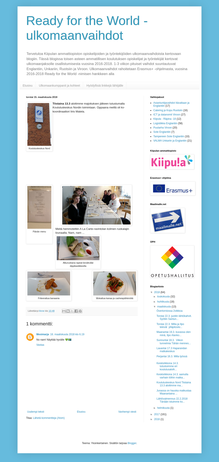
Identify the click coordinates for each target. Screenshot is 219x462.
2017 (157, 414)
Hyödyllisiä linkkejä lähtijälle (104, 85)
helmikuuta (163, 407)
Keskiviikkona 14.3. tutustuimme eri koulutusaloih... (168, 366)
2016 (157, 419)
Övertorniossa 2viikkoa (169, 310)
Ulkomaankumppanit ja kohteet (59, 85)
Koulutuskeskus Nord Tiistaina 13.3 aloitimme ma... (174, 384)
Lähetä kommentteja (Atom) (49, 417)
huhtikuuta (163, 301)
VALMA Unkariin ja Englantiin (169, 140)
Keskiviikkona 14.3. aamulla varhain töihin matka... (172, 376)
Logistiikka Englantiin (165, 123)
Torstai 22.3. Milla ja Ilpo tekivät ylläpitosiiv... (170, 326)
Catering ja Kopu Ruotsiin (167, 110)
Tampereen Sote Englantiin (168, 136)
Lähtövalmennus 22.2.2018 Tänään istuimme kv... (172, 400)
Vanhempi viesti (127, 411)
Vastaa (40, 344)
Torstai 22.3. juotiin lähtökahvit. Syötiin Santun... (174, 317)
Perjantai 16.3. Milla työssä (172, 356)
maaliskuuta (164, 306)
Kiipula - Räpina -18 (164, 118)
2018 (157, 292)
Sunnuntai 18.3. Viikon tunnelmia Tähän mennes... (174, 342)
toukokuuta (163, 296)
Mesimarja (42, 334)
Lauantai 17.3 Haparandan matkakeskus (172, 350)
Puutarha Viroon (162, 127)
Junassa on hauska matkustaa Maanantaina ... (175, 392)
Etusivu (28, 85)
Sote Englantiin (162, 131)
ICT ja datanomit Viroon (166, 114)
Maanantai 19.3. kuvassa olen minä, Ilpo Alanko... (174, 334)
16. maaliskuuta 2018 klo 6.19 (67, 334)
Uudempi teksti (35, 411)
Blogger (132, 443)
